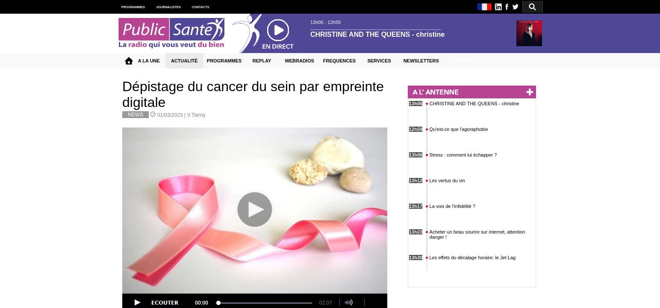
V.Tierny (196, 115)
